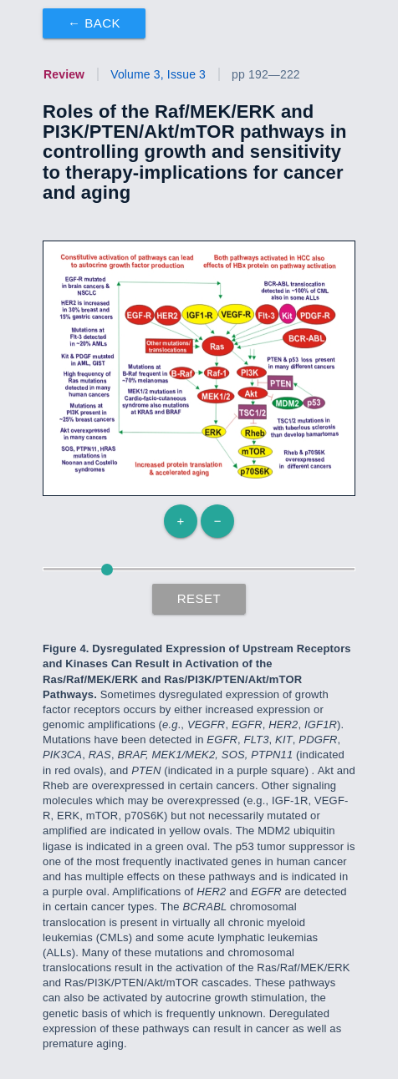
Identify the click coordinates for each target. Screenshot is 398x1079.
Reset (199, 598)
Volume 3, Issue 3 (158, 74)
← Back (94, 23)
